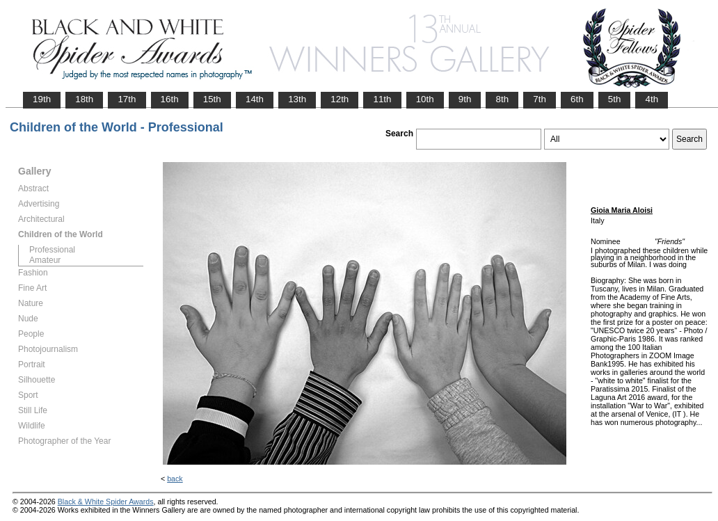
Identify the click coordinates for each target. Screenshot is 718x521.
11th (382, 99)
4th (651, 99)
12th (339, 99)
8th (502, 99)
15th (212, 99)
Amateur (45, 260)
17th (126, 99)
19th (41, 99)
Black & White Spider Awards (106, 501)
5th (614, 99)
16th (169, 99)
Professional (52, 250)
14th (254, 99)
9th (465, 99)
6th (577, 99)
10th (425, 99)
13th (297, 99)
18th (84, 99)
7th (539, 99)
